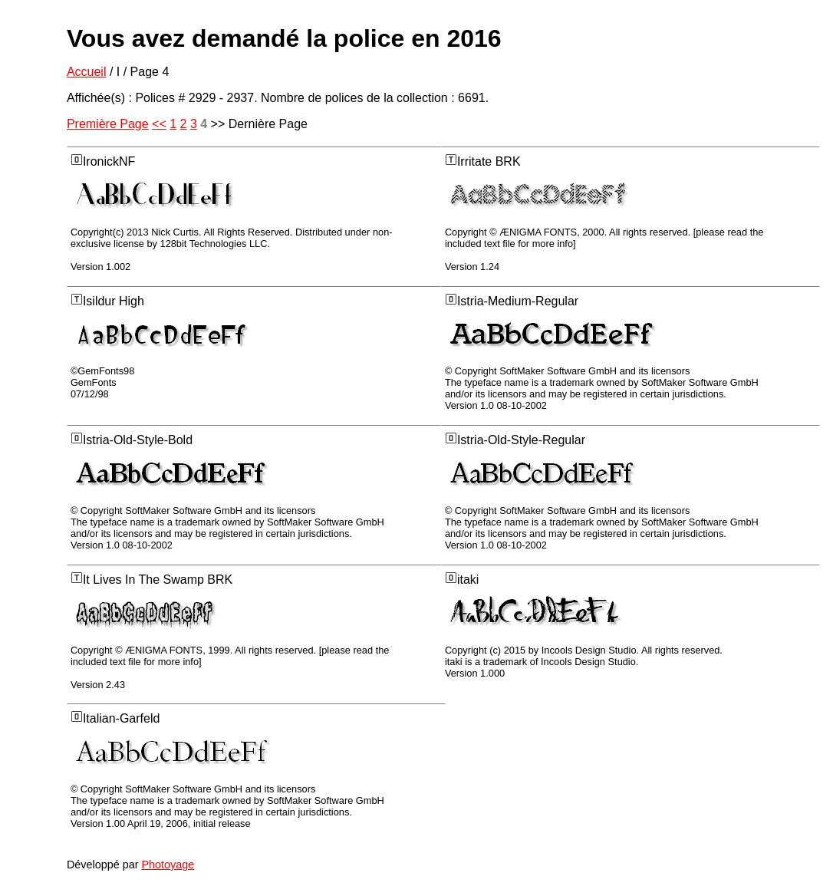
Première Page (108, 123)
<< (159, 123)
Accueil (87, 71)
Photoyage (167, 864)
